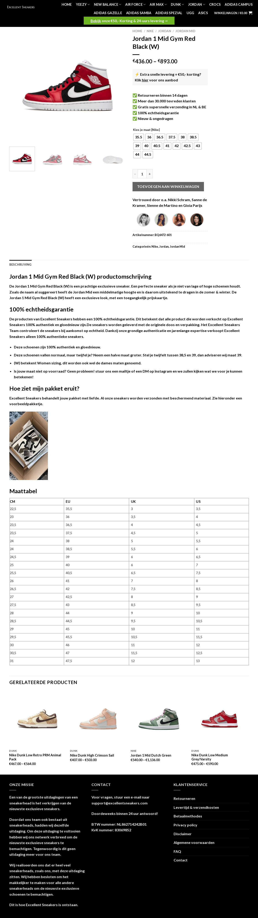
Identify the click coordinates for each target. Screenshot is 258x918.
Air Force (135, 4)
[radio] (138, 137)
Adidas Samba (138, 13)
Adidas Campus (239, 4)
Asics (203, 13)
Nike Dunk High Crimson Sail (92, 755)
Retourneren (184, 798)
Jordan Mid (185, 31)
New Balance (107, 4)
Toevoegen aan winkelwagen (168, 186)
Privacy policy (185, 825)
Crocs (215, 4)
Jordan (196, 4)
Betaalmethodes (188, 816)
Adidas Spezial (168, 13)
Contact (181, 860)
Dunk (177, 4)
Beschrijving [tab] (20, 264)
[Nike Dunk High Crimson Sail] (98, 719)
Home (67, 4)
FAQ (177, 851)
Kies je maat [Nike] (146, 130)
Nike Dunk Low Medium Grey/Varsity (209, 757)
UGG (190, 13)
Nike (150, 31)
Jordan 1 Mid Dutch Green (151, 755)
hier (145, 80)
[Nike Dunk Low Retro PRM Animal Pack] (37, 719)
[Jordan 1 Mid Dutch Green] (159, 719)
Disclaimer (183, 834)
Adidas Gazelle (108, 13)
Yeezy (83, 4)
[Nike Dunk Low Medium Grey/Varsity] (219, 719)
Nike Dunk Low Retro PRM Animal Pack (35, 757)
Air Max (158, 4)
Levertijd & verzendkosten (196, 807)
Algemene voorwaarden (194, 842)
